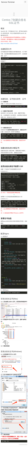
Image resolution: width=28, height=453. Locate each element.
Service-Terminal (7, 2)
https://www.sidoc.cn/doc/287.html (9, 43)
